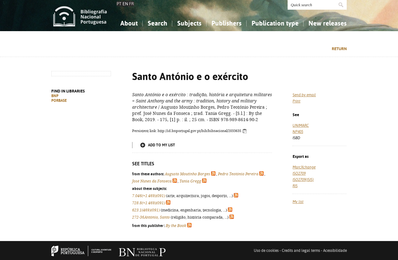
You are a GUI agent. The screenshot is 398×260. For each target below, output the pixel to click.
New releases (327, 23)
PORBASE (59, 100)
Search (157, 23)
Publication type (275, 23)
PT (119, 3)
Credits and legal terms (301, 250)
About (129, 23)
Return (339, 48)
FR (131, 3)
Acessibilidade (335, 250)
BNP (54, 96)
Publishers (226, 23)
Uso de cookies (266, 250)
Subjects (189, 23)
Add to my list (161, 145)
